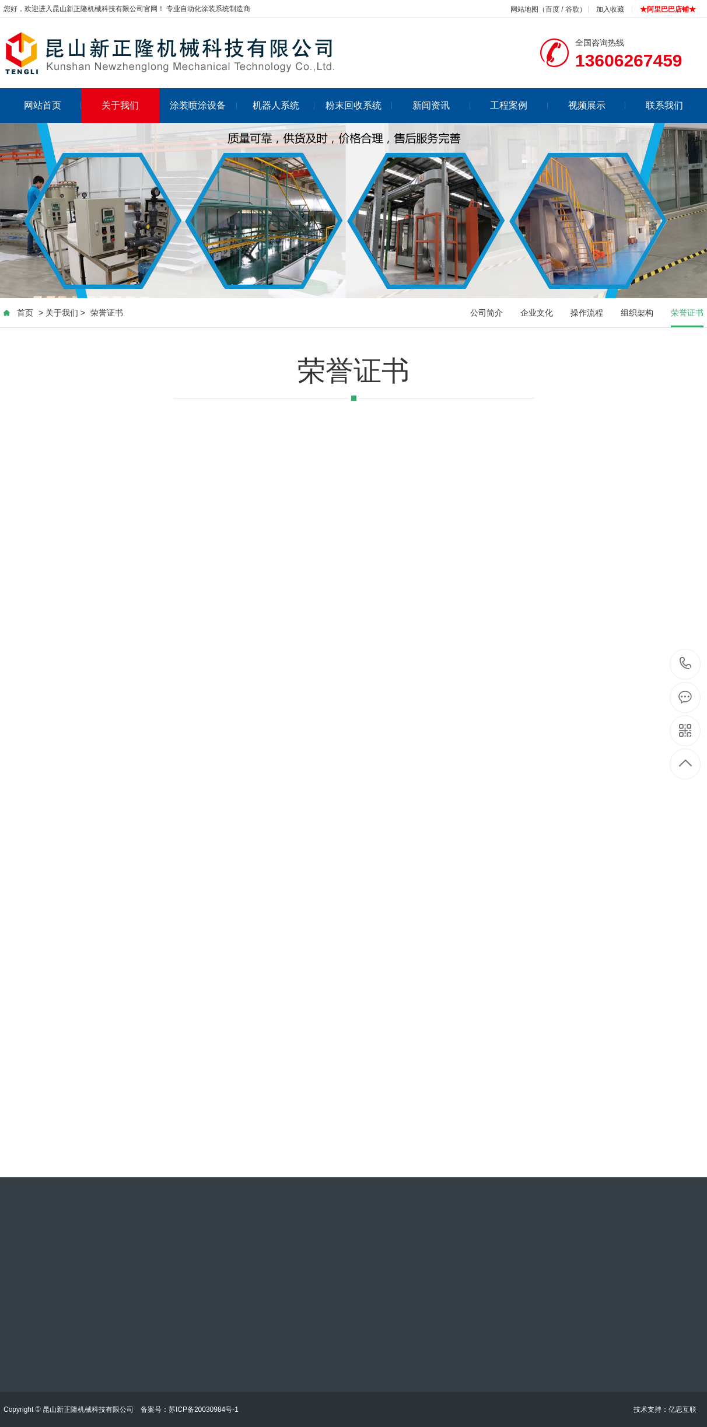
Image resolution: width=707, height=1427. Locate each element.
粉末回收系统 (359, 105)
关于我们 (120, 105)
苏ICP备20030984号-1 (204, 1409)
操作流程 (586, 312)
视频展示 (597, 105)
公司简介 (486, 312)
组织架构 (637, 312)
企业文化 (536, 312)
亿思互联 (682, 1409)
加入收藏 (610, 9)
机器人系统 (284, 105)
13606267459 (685, 663)
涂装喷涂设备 (203, 105)
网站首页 (53, 105)
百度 (552, 9)
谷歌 (572, 9)
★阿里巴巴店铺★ (668, 9)
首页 (25, 312)
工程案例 (519, 105)
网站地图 (524, 9)
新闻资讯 (441, 105)
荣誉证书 (106, 312)
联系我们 (664, 105)
